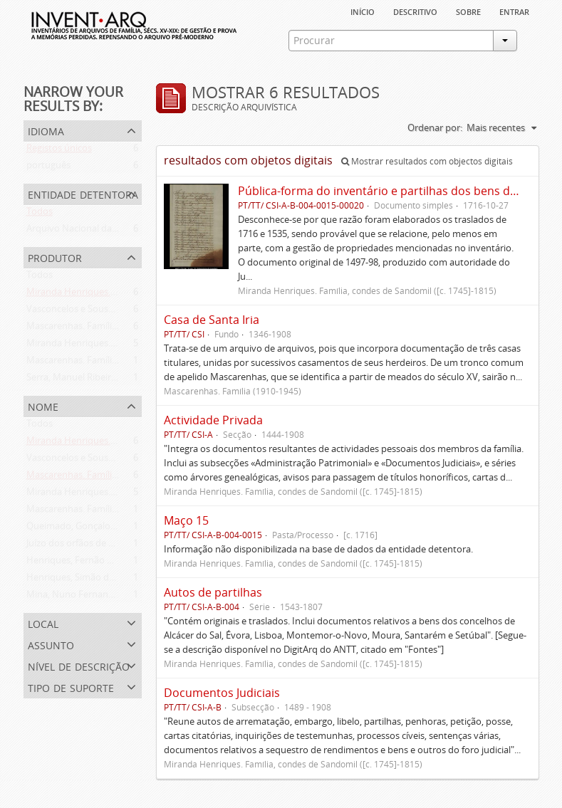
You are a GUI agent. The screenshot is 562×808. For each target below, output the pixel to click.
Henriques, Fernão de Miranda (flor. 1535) (114, 563)
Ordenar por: (434, 127)
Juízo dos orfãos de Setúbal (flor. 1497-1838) (118, 546)
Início (362, 11)
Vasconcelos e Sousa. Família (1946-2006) (112, 311)
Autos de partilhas (213, 592)
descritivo (415, 11)
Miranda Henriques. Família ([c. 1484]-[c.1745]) (122, 294)
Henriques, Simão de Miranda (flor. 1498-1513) (124, 580)
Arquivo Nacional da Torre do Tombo (104, 231)
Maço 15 (186, 520)
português (48, 168)
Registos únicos (59, 151)
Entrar (514, 11)
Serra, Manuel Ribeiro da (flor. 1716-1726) (112, 380)
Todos (39, 214)
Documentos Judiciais (222, 693)
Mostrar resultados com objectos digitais (427, 161)
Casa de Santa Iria (211, 319)
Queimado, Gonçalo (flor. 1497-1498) (103, 529)
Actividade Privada (213, 420)
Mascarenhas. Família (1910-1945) (96, 363)
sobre (468, 11)
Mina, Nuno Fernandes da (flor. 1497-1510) (116, 597)
